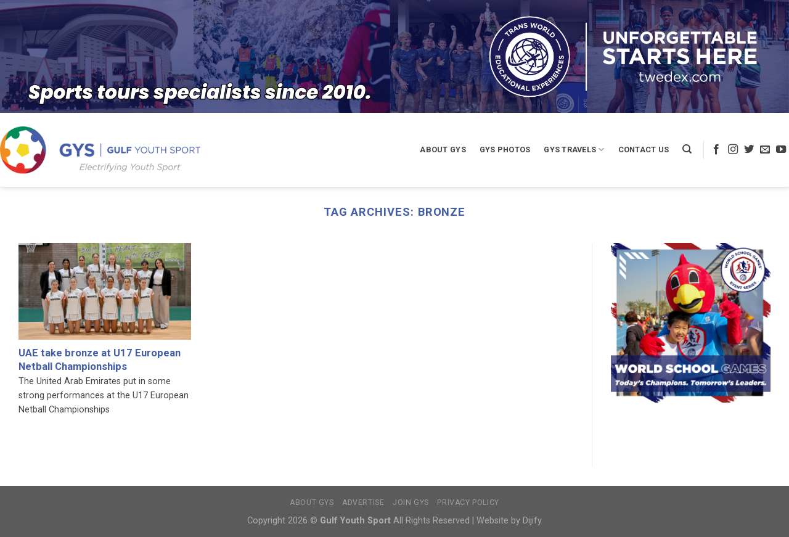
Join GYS (411, 502)
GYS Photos (505, 149)
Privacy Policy (468, 502)
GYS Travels (574, 149)
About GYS (442, 149)
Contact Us (643, 149)
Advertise (363, 502)
